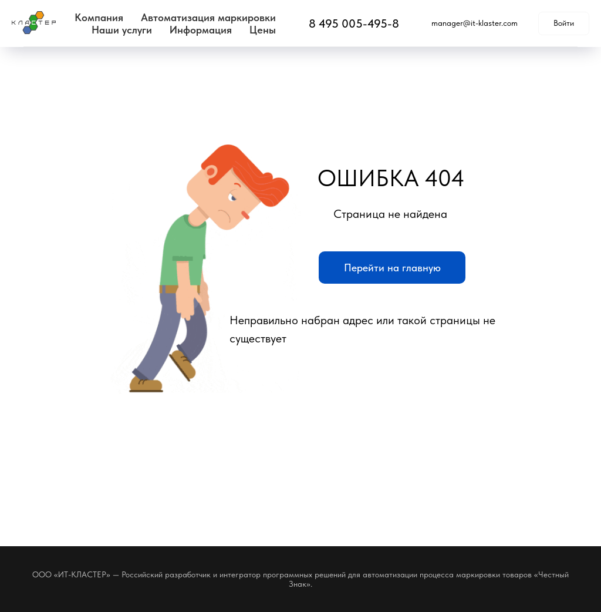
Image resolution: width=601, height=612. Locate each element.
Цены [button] (262, 29)
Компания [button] (99, 17)
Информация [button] (201, 29)
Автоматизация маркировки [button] (208, 17)
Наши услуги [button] (122, 29)
